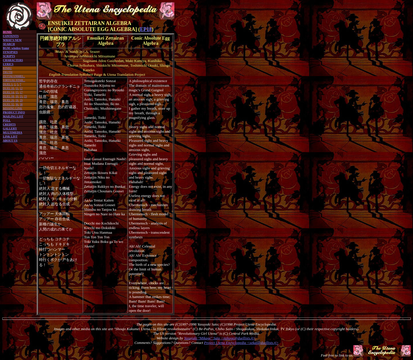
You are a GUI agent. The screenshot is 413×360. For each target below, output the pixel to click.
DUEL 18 (8, 96)
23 (25, 96)
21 (21, 96)
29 (21, 100)
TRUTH (7, 72)
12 (21, 88)
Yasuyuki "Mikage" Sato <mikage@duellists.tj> (220, 338)
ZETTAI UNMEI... (14, 76)
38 (21, 104)
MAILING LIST (13, 116)
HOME (7, 32)
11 (16, 88)
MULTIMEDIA (12, 132)
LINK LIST (10, 136)
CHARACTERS (13, 60)
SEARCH (9, 44)
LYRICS (8, 64)
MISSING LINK (12, 108)
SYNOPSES (10, 52)
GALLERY (10, 128)
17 (21, 92)
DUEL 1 (8, 84)
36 (16, 104)
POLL (7, 120)
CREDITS (9, 124)
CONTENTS (11, 36)
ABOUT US (10, 140)
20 (16, 96)
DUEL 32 (8, 104)
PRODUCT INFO (14, 112)
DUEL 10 (8, 88)
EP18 (146, 29)
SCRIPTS (9, 56)
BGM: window (12, 48)
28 (16, 100)
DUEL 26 (8, 100)
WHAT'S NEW (12, 40)
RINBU (7, 68)
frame (25, 48)
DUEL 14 (8, 92)
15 (16, 92)
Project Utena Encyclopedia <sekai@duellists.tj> (241, 342)
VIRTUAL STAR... (14, 80)
